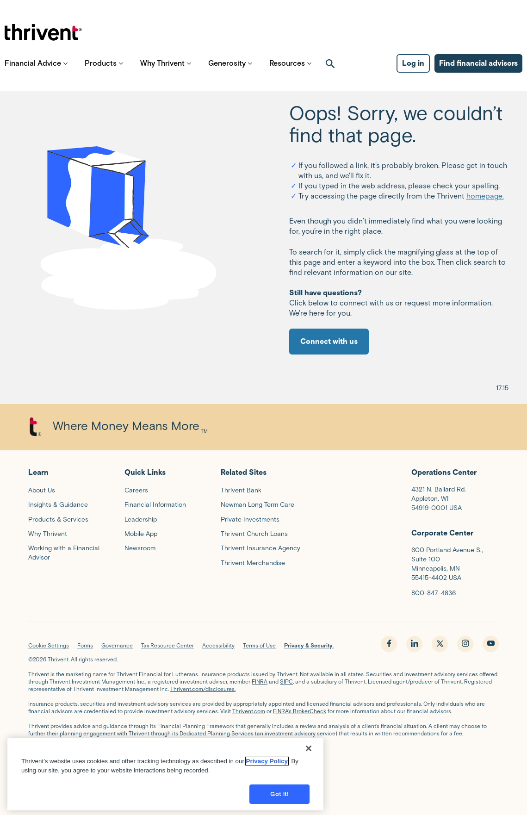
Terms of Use (259, 645)
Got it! (279, 791)
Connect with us (329, 341)
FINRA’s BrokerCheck (299, 711)
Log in (413, 74)
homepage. (485, 196)
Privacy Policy (267, 758)
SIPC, (287, 681)
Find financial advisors (478, 74)
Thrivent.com (248, 711)
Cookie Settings (48, 645)
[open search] (330, 74)
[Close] (308, 746)
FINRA (259, 681)
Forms (85, 645)
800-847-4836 (433, 593)
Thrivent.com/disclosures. (203, 688)
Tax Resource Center (167, 645)
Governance (117, 645)
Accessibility (218, 645)
